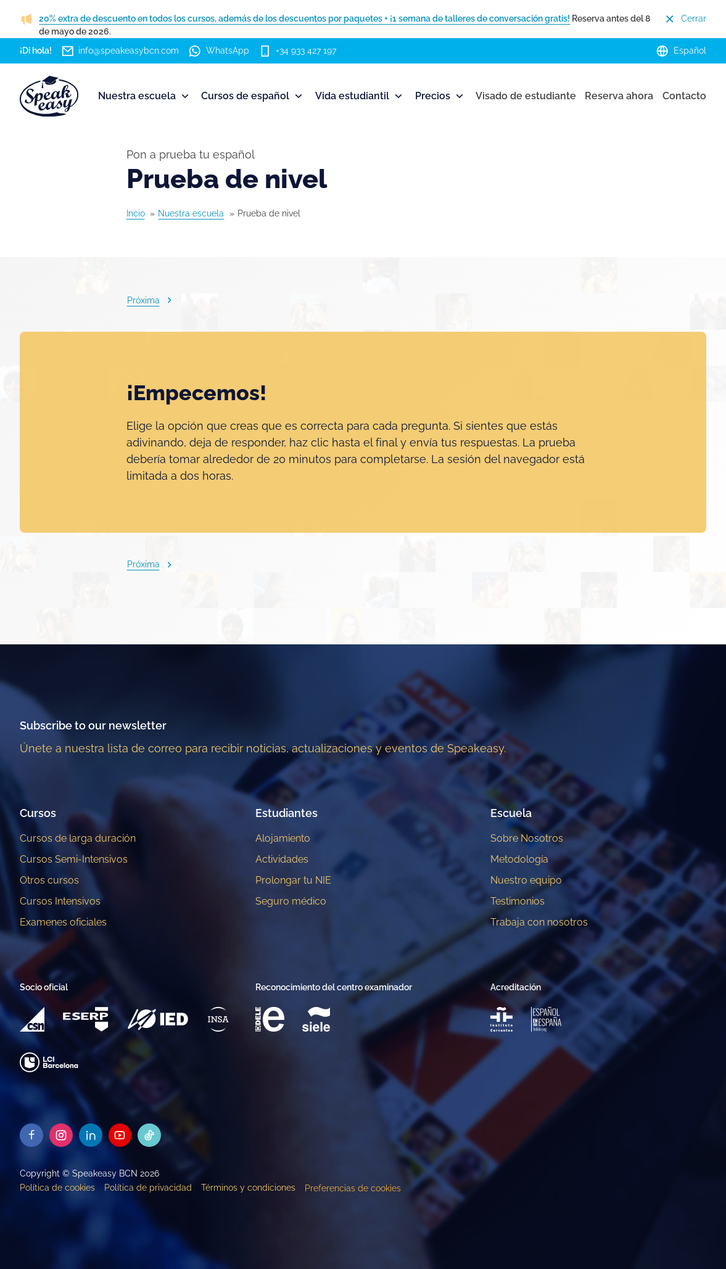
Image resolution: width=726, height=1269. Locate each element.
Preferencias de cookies (353, 1188)
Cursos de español (253, 96)
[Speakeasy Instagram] (61, 1135)
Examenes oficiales (63, 922)
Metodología (519, 859)
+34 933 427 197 (297, 50)
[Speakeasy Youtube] (120, 1135)
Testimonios (517, 901)
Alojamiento (282, 838)
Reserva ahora (619, 96)
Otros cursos (49, 880)
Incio (135, 213)
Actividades (281, 859)
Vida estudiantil (360, 96)
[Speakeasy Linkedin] (90, 1135)
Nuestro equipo (526, 880)
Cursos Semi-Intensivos (74, 859)
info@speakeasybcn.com (120, 50)
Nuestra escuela (144, 96)
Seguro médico (290, 901)
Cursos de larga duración (78, 838)
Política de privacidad (148, 1188)
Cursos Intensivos (60, 901)
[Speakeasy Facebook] (31, 1135)
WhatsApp (218, 50)
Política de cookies (57, 1188)
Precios (440, 96)
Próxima (151, 300)
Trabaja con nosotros (539, 922)
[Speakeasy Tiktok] (150, 1135)
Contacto (684, 96)
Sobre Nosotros (526, 838)
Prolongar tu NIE (293, 880)
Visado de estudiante (526, 96)
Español (681, 50)
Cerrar (684, 18)
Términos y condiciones (248, 1188)
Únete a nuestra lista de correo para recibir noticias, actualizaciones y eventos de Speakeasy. (263, 748)
